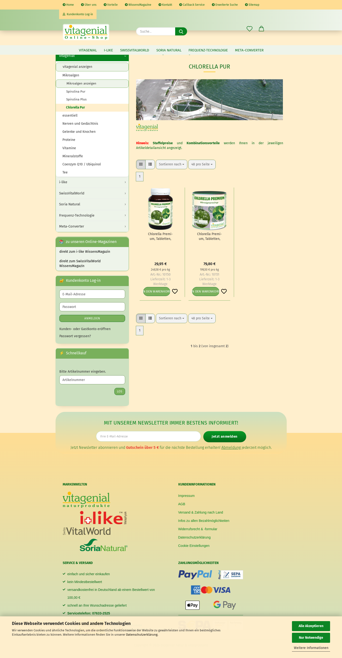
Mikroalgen (70, 75)
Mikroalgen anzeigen (81, 83)
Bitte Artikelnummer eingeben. (82, 372)
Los (120, 391)
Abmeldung (231, 447)
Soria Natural (168, 50)
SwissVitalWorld (134, 50)
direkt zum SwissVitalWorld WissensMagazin (80, 263)
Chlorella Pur (75, 107)
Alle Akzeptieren (311, 626)
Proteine (68, 140)
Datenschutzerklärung (142, 634)
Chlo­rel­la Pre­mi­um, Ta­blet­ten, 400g (209, 236)
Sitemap (252, 4)
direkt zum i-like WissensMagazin (84, 252)
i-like (108, 50)
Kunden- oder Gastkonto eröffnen (85, 329)
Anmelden (92, 318)
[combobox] (171, 164)
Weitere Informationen (311, 648)
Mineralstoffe (72, 156)
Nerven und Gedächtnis (80, 124)
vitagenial (88, 50)
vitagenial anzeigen (77, 67)
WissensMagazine (138, 4)
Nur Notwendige (311, 638)
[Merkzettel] (249, 29)
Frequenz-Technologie (208, 50)
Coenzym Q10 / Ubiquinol (81, 164)
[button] (261, 29)
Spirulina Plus (76, 99)
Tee (65, 172)
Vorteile (111, 4)
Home (68, 4)
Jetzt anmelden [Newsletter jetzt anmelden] (224, 436)
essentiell (69, 116)
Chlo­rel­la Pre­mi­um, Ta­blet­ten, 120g (160, 236)
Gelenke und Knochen (79, 132)
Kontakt (165, 4)
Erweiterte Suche (225, 4)
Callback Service (192, 4)
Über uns (89, 4)
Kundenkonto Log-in (78, 14)
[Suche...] (181, 31)
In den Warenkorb (156, 291)
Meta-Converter (249, 50)
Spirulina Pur (75, 92)
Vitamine (69, 148)
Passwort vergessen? (75, 336)
